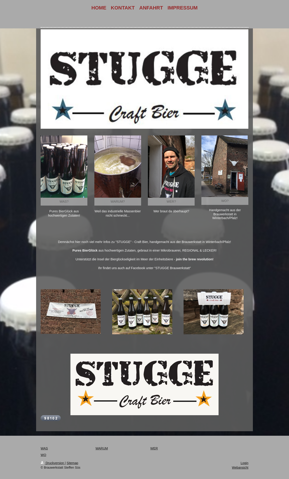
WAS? (64, 201)
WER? (171, 201)
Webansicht (240, 467)
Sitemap (72, 463)
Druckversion (53, 463)
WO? (225, 201)
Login (244, 463)
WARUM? (118, 201)
